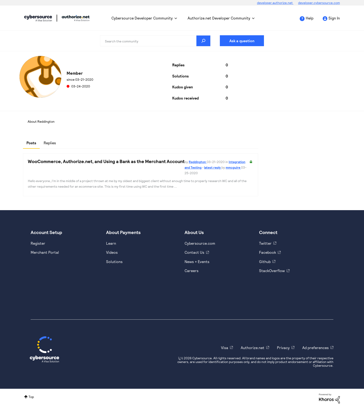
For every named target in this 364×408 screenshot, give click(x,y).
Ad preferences (315, 347)
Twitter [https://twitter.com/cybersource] (265, 243)
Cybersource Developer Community (38, 18)
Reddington (198, 162)
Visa (224, 347)
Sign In (334, 18)
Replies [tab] (50, 143)
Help (309, 18)
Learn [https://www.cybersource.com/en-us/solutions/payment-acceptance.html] (111, 243)
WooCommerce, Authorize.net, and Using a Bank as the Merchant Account (106, 161)
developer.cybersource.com (319, 3)
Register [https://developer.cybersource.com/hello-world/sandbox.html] (38, 243)
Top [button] (31, 397)
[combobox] (155, 40)
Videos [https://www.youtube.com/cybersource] (112, 252)
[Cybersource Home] (44, 349)
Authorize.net (252, 347)
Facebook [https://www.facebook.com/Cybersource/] (267, 252)
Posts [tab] (31, 143)
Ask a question (241, 41)
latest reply (212, 167)
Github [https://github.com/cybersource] (265, 261)
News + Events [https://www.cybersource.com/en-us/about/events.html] (197, 261)
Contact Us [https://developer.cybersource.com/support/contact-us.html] (194, 252)
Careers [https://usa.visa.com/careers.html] (191, 270)
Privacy (283, 347)
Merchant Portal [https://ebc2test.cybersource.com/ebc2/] (45, 252)
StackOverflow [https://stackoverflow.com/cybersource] (272, 270)
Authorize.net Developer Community (219, 18)
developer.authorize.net (275, 3)
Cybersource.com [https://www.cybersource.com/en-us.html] (200, 243)
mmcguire (233, 167)
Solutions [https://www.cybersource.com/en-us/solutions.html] (114, 261)
